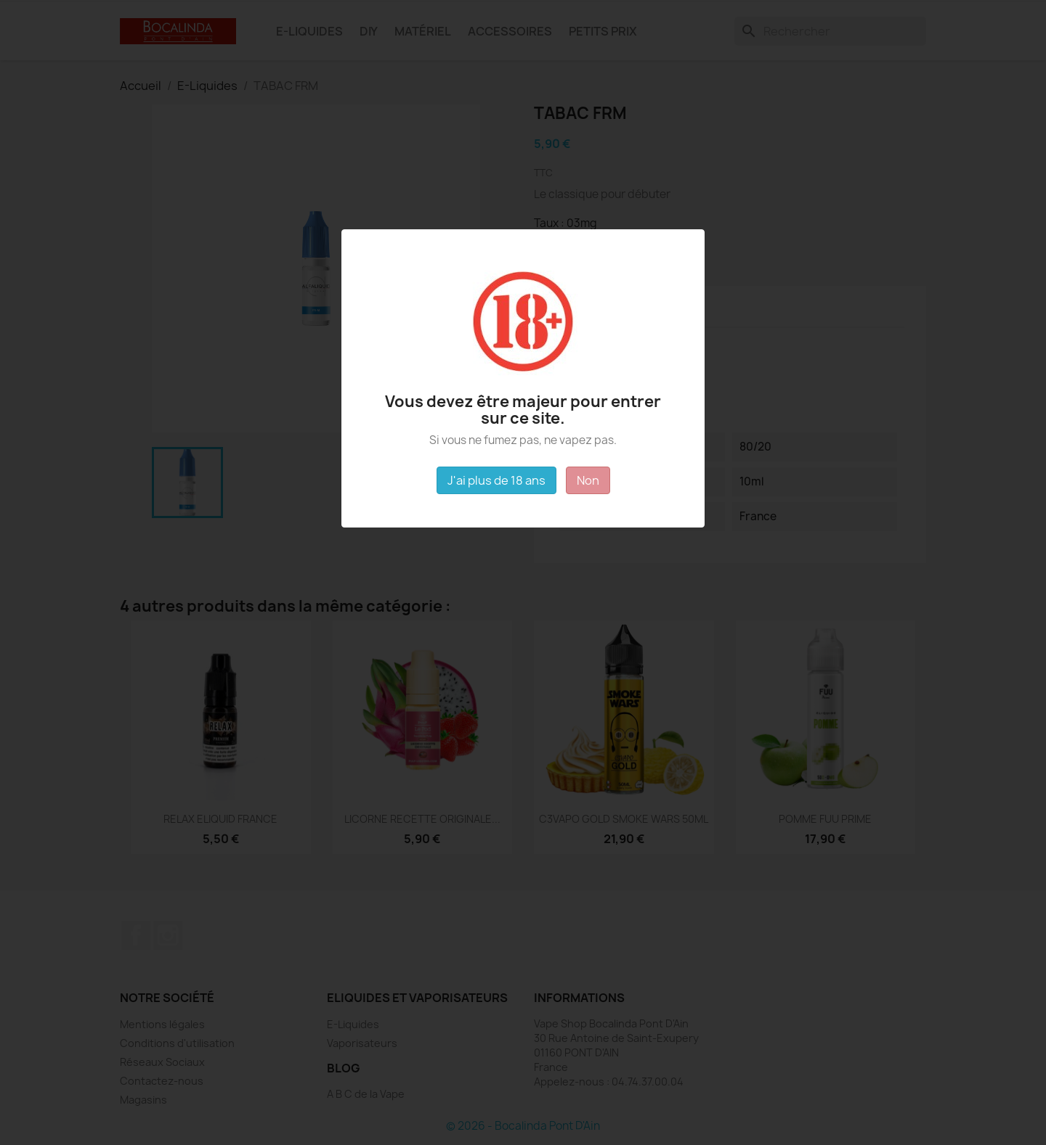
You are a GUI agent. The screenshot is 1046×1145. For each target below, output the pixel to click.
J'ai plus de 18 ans (496, 480)
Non (588, 480)
